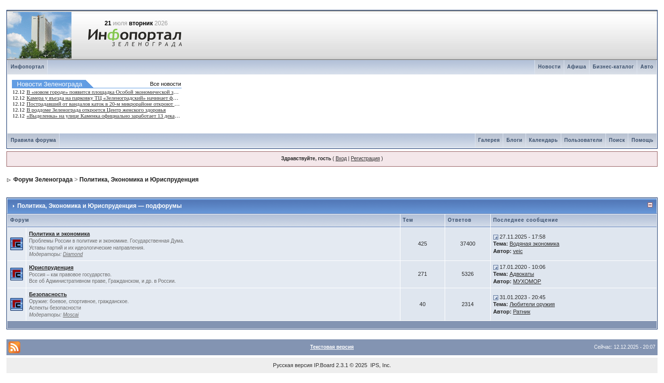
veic (518, 251)
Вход (341, 158)
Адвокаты (522, 274)
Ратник (522, 312)
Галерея (489, 140)
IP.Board (324, 365)
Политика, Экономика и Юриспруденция (139, 179)
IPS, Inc (380, 365)
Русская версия (292, 365)
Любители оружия (532, 304)
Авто (646, 66)
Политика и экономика (59, 234)
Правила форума (33, 140)
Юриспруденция (51, 267)
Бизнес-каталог (613, 66)
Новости (549, 66)
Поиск (617, 140)
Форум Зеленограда (43, 179)
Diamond (73, 254)
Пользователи (583, 140)
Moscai (71, 315)
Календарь (543, 140)
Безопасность (47, 294)
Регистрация (365, 158)
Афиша (577, 66)
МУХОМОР (527, 281)
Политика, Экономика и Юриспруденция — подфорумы (99, 205)
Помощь (642, 140)
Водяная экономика (535, 244)
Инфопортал (27, 66)
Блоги (514, 140)
